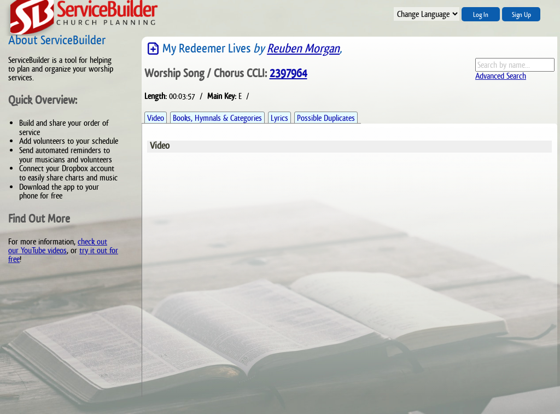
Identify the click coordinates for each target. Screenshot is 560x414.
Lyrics (279, 118)
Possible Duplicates (326, 118)
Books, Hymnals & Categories (217, 118)
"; (426, 14)
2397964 (288, 73)
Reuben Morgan (303, 48)
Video (155, 118)
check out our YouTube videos (57, 245)
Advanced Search (500, 76)
